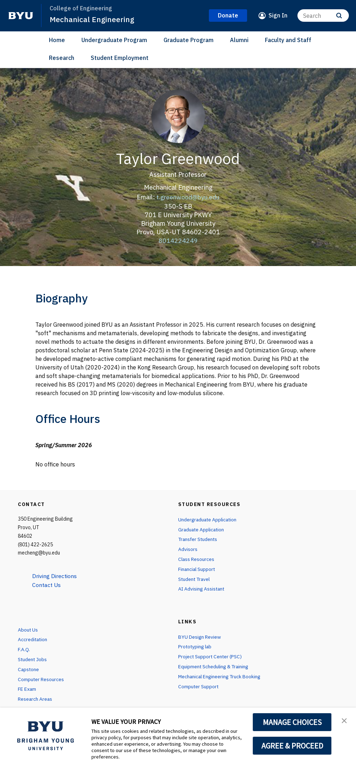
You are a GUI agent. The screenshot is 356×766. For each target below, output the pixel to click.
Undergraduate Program (114, 40)
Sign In (278, 15)
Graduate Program (189, 40)
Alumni (239, 40)
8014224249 (178, 240)
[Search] (323, 15)
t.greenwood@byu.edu (188, 197)
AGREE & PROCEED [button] (292, 746)
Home (57, 40)
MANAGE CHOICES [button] (292, 722)
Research (61, 57)
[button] (344, 720)
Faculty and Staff (288, 40)
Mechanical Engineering (92, 19)
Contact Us (47, 584)
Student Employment (120, 57)
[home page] (20, 15)
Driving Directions (55, 575)
